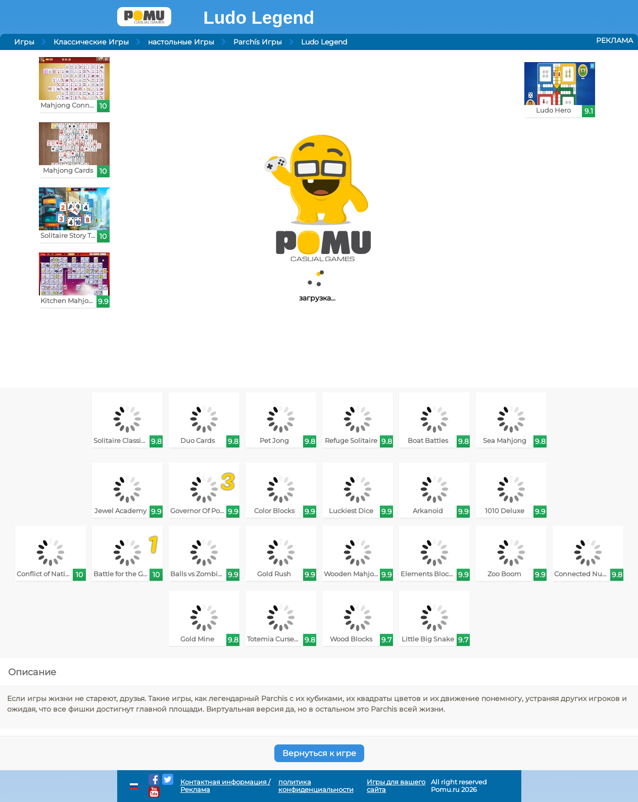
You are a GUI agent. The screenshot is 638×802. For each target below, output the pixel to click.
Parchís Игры (257, 41)
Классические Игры (91, 41)
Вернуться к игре (319, 753)
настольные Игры (181, 41)
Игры (24, 41)
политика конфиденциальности (316, 785)
